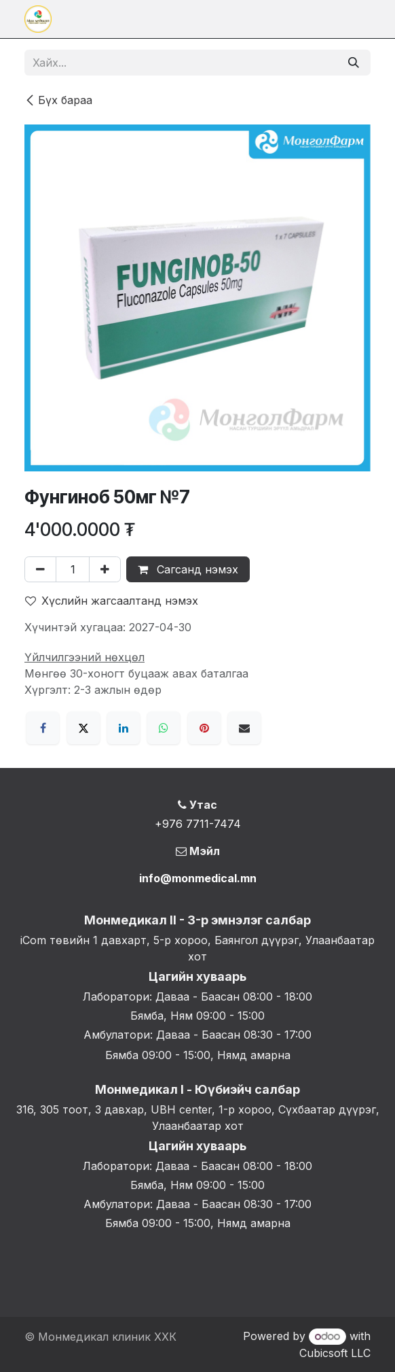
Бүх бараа (58, 100)
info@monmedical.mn (198, 878)
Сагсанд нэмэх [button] (188, 569)
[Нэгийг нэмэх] (105, 569)
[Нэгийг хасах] (40, 569)
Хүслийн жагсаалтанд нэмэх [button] (111, 600)
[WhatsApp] (163, 728)
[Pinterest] (204, 728)
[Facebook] (42, 728)
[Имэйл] (244, 728)
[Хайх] (354, 63)
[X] (83, 728)
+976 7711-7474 (198, 824)
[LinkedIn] (123, 728)
